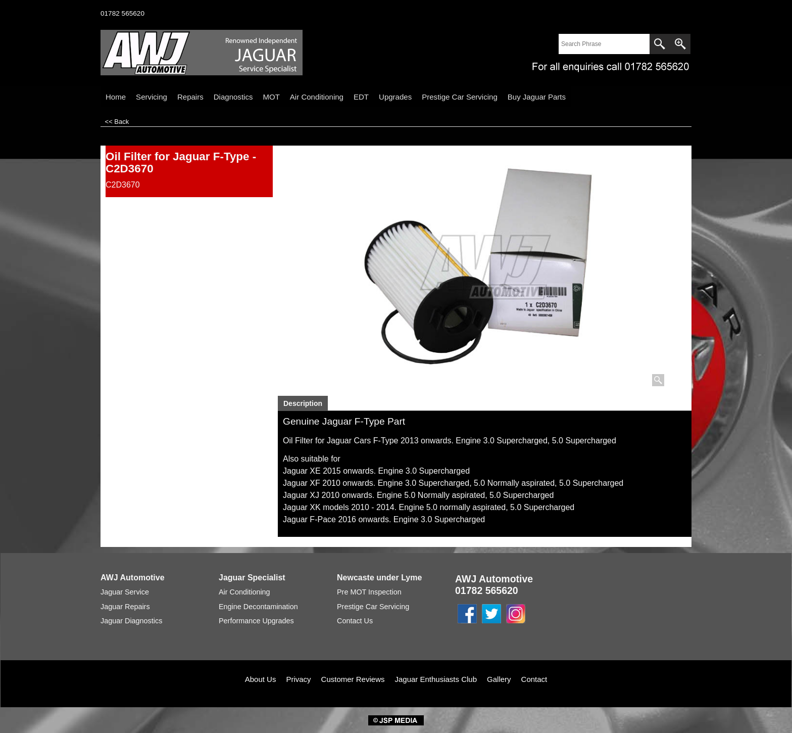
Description (302, 403)
